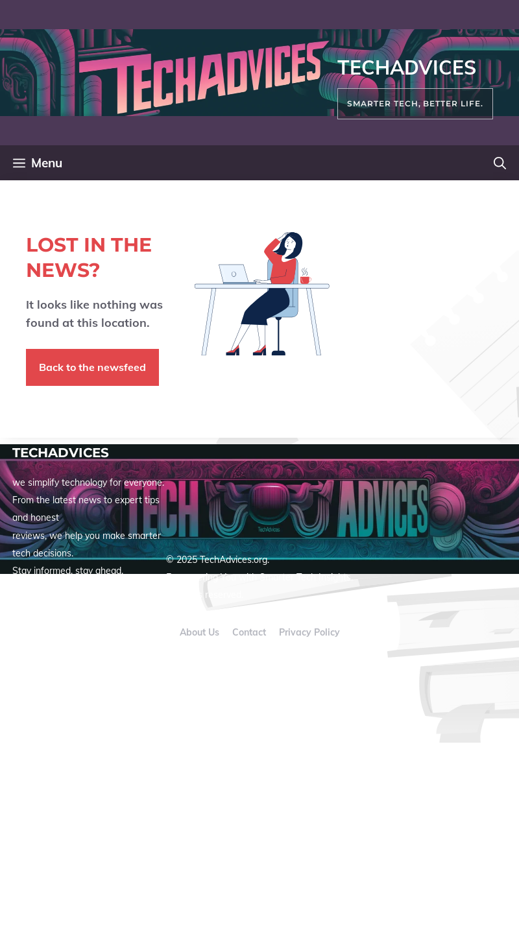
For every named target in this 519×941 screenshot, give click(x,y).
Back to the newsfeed (92, 367)
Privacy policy (309, 632)
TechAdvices (406, 67)
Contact (249, 632)
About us (199, 632)
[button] (500, 162)
